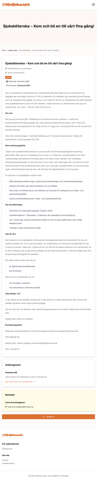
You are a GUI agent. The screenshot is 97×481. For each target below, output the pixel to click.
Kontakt (5, 460)
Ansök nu (48, 417)
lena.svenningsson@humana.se (19, 407)
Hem (4, 50)
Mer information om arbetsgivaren (20, 382)
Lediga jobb (12, 50)
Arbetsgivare (7, 449)
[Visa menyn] (93, 5)
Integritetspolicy (8, 463)
